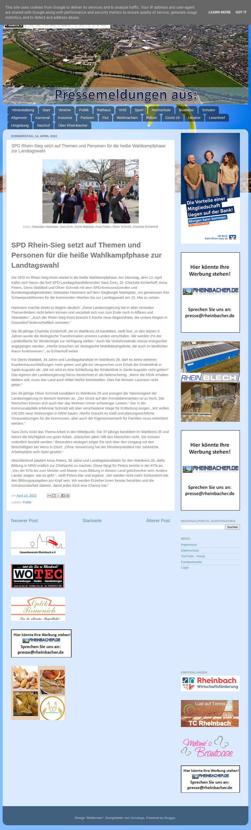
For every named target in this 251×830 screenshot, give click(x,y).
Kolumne (65, 118)
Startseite (92, 520)
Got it (241, 12)
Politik (84, 110)
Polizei (151, 118)
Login (185, 567)
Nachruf (43, 125)
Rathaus (104, 110)
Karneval (42, 118)
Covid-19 (172, 118)
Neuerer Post (24, 520)
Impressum (189, 544)
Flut (105, 118)
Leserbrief (217, 118)
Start (46, 110)
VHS (122, 110)
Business (186, 110)
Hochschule (161, 110)
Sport (139, 110)
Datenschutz (190, 550)
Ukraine (194, 118)
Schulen (208, 110)
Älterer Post (158, 520)
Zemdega (137, 818)
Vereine (65, 110)
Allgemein (19, 118)
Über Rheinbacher (72, 125)
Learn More (220, 12)
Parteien (87, 118)
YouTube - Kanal (193, 556)
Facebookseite (191, 562)
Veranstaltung (23, 110)
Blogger (169, 818)
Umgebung (20, 125)
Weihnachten (127, 118)
